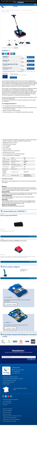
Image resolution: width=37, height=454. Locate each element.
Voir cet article (32, 236)
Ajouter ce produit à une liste (9, 71)
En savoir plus (13, 77)
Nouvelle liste (20, 71)
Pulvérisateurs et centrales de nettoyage (11, 419)
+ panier (30, 57)
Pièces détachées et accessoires (9, 421)
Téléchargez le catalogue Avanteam (10, 376)
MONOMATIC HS (23, 269)
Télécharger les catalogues (10, 304)
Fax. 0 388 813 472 (16, 373)
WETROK (16, 47)
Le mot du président (6, 401)
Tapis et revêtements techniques (9, 417)
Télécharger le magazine (10, 328)
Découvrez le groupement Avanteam (10, 399)
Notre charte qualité (6, 403)
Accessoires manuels (6, 414)
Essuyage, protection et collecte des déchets (11, 415)
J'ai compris (20, 2)
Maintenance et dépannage (8, 382)
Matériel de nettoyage (7, 408)
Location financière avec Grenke (9, 380)
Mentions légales (6, 383)
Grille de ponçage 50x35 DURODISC (8, 215)
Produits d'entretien (6, 412)
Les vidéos (4, 404)
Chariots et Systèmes (7, 410)
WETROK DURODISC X (5, 11)
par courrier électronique (18, 369)
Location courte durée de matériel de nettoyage (12, 378)
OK (31, 359)
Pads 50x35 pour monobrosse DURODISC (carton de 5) (13, 240)
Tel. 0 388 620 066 (16, 371)
